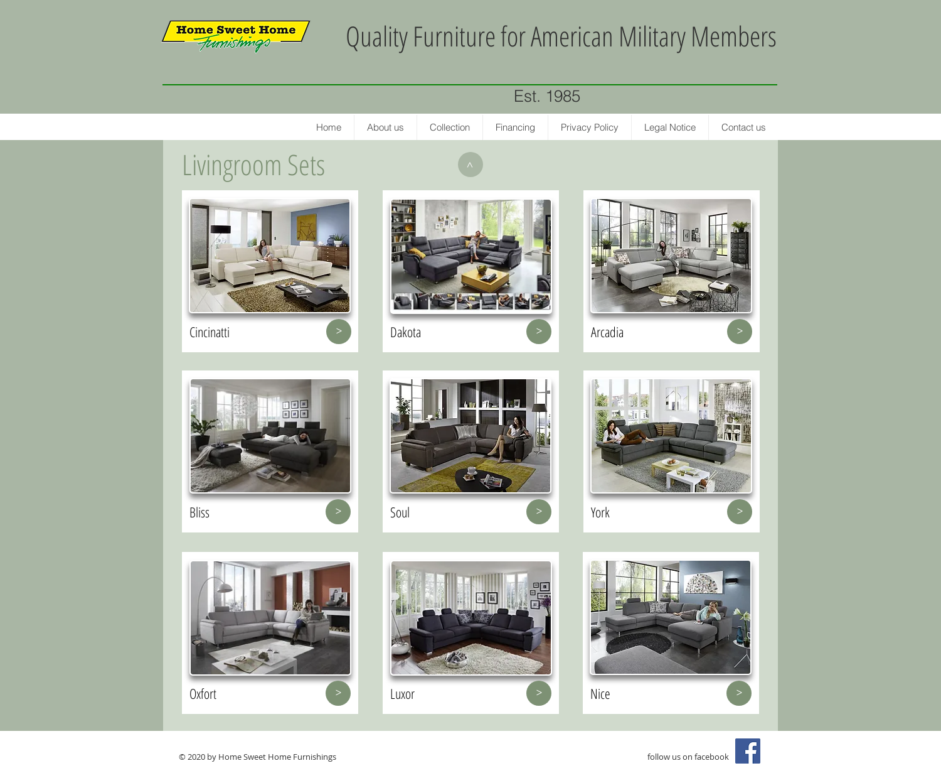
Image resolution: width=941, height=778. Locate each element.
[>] (470, 164)
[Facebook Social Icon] (747, 751)
